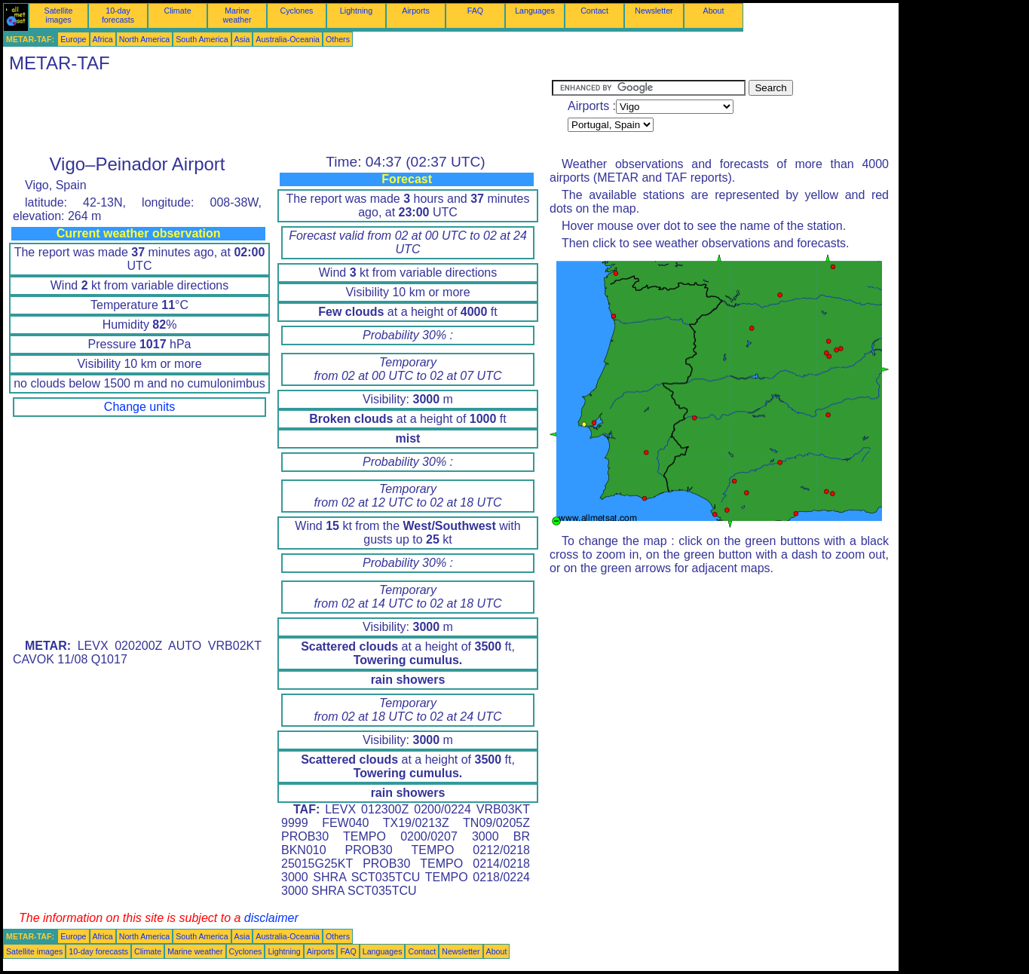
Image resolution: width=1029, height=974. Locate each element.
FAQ (475, 10)
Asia (242, 39)
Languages (535, 10)
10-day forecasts (118, 15)
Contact (594, 10)
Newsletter (653, 10)
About (713, 10)
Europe (73, 39)
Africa (103, 39)
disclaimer (271, 917)
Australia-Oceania (288, 39)
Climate (177, 10)
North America (144, 39)
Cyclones (297, 10)
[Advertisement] (277, 114)
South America (202, 39)
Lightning (356, 10)
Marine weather (237, 15)
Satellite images (58, 15)
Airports (416, 10)
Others (338, 39)
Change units (139, 406)
